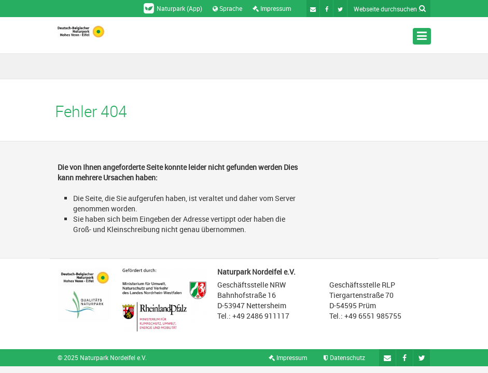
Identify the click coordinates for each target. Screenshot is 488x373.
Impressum (272, 8)
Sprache (227, 8)
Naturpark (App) (173, 8)
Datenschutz (344, 357)
